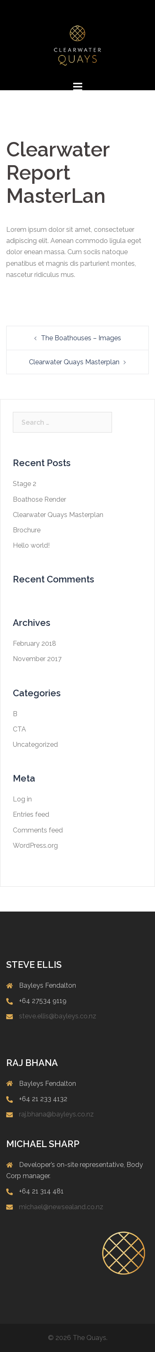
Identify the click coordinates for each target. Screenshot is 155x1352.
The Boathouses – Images (81, 338)
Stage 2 (24, 484)
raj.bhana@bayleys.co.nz (56, 1114)
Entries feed (31, 814)
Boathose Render (39, 499)
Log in (22, 799)
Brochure (27, 530)
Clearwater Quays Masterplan (74, 362)
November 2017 (37, 659)
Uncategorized (35, 744)
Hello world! (31, 545)
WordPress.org (35, 845)
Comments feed (38, 830)
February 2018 (34, 643)
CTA (19, 729)
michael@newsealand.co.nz (61, 1207)
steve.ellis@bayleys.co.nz (57, 1016)
